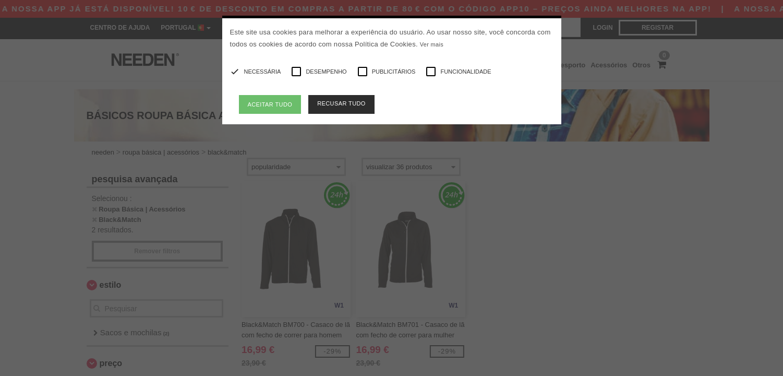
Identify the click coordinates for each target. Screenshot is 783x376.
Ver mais (431, 44)
